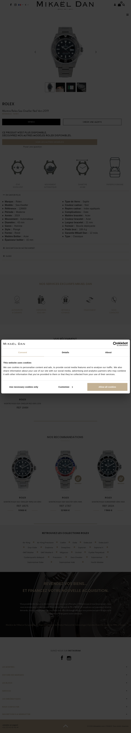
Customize (65, 386)
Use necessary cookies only (23, 386)
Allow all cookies (107, 386)
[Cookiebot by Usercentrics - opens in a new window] (115, 344)
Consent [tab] (22, 352)
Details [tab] (65, 352)
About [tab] (108, 352)
